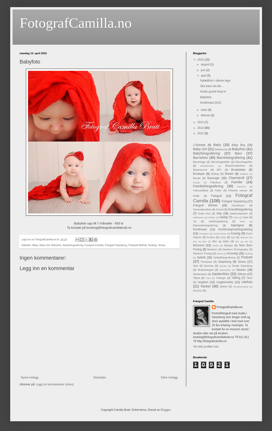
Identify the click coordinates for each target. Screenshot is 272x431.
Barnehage (199, 161)
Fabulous (215, 182)
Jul (194, 221)
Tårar (249, 277)
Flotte (196, 195)
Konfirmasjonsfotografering (235, 229)
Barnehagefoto (244, 161)
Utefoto (246, 282)
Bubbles (244, 174)
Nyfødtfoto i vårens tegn (215, 80)
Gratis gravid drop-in (213, 91)
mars (204, 109)
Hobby (211, 217)
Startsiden (99, 377)
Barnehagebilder (220, 161)
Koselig (235, 233)
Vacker (205, 286)
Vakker (224, 286)
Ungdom (203, 282)
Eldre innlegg (169, 377)
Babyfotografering (73, 245)
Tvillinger (221, 277)
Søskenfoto (220, 274)
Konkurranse (219, 233)
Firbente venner (237, 190)
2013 (201, 128)
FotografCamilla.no (76, 23)
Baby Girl (44, 245)
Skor (195, 265)
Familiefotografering (208, 186)
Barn (238, 153)
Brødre (229, 173)
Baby (35, 245)
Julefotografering (218, 221)
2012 (201, 133)
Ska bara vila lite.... (212, 86)
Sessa (161, 245)
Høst (245, 217)
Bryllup (215, 173)
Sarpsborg (224, 261)
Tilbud (196, 277)
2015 (201, 59)
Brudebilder (238, 169)
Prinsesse (206, 261)
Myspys (228, 245)
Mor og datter (220, 241)
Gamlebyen (238, 205)
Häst (236, 217)
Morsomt (198, 245)
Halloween (198, 217)
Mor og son (241, 241)
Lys (233, 237)
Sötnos (242, 274)
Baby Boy (238, 145)
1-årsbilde (199, 145)
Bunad (196, 178)
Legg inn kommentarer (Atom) (55, 384)
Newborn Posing (202, 253)
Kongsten (204, 233)
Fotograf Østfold (137, 245)
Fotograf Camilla (94, 245)
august (205, 64)
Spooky (223, 266)
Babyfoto (56, 245)
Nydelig (152, 245)
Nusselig (232, 253)
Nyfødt (201, 257)
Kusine (211, 237)
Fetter (218, 190)
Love (223, 237)
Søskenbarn (200, 274)
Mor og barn (200, 241)
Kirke (242, 221)
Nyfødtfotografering (224, 257)
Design (196, 182)
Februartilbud (200, 190)
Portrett (246, 257)
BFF (219, 169)
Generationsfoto (202, 209)
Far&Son (241, 186)
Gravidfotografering (240, 209)
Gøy (219, 213)
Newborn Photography (235, 249)
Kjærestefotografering (205, 225)
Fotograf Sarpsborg (116, 245)
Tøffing (235, 278)
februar (205, 115)
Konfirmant (200, 229)
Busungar (213, 178)
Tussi (208, 278)
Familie (236, 182)
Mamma (244, 237)
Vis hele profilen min (206, 346)
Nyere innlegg (29, 377)
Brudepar (199, 173)
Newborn (212, 249)
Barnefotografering (231, 158)
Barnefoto (200, 158)
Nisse (220, 253)
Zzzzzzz (197, 290)
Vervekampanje (240, 286)
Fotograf (216, 196)
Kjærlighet (237, 225)
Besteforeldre (207, 166)
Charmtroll (236, 178)
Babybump (221, 149)
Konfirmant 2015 (210, 102)
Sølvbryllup (225, 270)
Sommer (209, 265)
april (204, 75)
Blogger (166, 410)
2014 (201, 122)
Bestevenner (200, 169)
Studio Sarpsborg (242, 265)
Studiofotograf (206, 269)
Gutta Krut (204, 213)
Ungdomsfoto (224, 282)
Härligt (224, 217)
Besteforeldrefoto (235, 165)
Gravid (220, 209)
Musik (215, 245)
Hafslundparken (239, 213)
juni (203, 70)
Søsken (241, 269)
